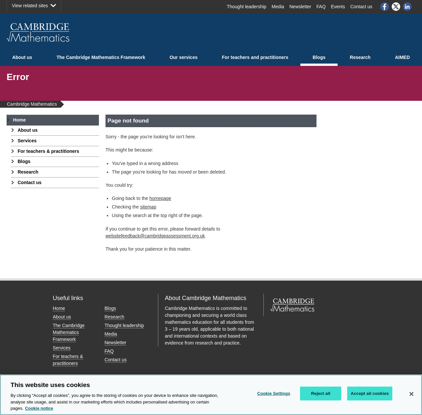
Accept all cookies (370, 393)
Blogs (319, 57)
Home (19, 120)
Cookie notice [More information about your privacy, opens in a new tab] (39, 408)
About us (22, 57)
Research (360, 57)
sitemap (148, 206)
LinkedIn (407, 6)
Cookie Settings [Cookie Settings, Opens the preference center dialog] (273, 393)
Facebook (384, 6)
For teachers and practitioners (255, 57)
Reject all (320, 393)
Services (27, 140)
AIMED (402, 57)
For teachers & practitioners (48, 151)
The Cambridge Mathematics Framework (100, 57)
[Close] (411, 394)
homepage (160, 198)
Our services (183, 57)
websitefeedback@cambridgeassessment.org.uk (155, 235)
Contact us (29, 182)
